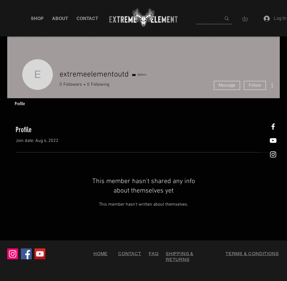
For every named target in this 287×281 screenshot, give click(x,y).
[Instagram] (12, 253)
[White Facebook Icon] (273, 126)
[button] (37, 18)
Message (227, 85)
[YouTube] (39, 253)
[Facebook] (26, 253)
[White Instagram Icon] (273, 154)
